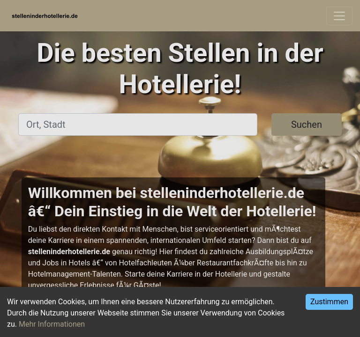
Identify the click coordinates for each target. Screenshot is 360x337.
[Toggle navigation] (339, 16)
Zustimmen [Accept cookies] (329, 301)
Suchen (306, 124)
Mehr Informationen (52, 324)
